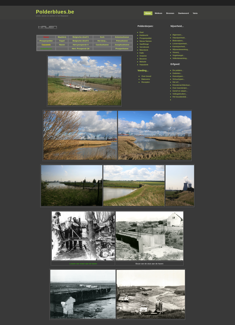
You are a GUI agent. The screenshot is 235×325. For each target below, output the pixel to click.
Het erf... (176, 82)
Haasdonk (144, 64)
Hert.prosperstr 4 (80, 45)
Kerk (102, 37)
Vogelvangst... (178, 55)
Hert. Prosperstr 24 (80, 48)
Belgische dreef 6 (81, 41)
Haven (62, 45)
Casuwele (46, 45)
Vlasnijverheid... (179, 38)
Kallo (142, 53)
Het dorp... (102, 41)
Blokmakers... (178, 40)
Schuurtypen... (178, 79)
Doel (141, 32)
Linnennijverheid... (180, 43)
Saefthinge (144, 44)
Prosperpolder (146, 38)
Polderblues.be (55, 12)
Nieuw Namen (146, 41)
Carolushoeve (102, 45)
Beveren (143, 59)
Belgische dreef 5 (81, 37)
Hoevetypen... (178, 76)
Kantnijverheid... (179, 46)
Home (46, 37)
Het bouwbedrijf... (180, 97)
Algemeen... (177, 35)
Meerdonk (144, 50)
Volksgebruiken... (179, 94)
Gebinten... (177, 73)
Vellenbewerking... (180, 58)
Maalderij (62, 37)
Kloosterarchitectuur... (181, 85)
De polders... (177, 70)
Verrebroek (144, 47)
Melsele (143, 62)
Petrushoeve (122, 41)
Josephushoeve (122, 45)
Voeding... (143, 70)
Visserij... (176, 52)
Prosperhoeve (122, 48)
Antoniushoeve (122, 37)
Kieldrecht (144, 35)
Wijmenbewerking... (180, 49)
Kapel (62, 41)
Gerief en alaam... (180, 91)
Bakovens (145, 79)
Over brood (146, 76)
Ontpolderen (46, 48)
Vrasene (143, 56)
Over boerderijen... (180, 88)
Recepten (145, 82)
